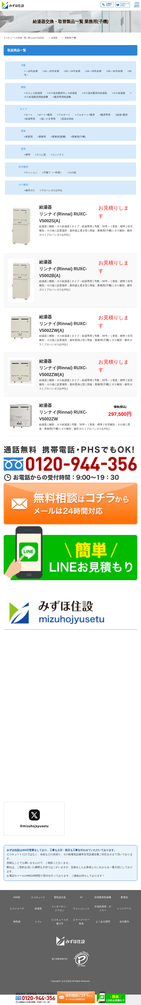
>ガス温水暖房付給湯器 (94, 93)
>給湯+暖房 (121, 114)
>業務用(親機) (58, 136)
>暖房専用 (105, 114)
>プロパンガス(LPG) (51, 190)
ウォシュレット (81, 908)
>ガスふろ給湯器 (33, 93)
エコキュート (38, 897)
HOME (16, 897)
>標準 (27, 154)
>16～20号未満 (50, 71)
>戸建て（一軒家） (52, 172)
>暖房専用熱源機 (62, 96)
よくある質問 (103, 921)
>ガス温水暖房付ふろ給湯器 (62, 93)
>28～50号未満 (116, 71)
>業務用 (41, 136)
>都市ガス (29, 190)
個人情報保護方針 (60, 959)
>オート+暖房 (44, 114)
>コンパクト (57, 154)
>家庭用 (28, 136)
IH (81, 897)
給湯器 (38, 908)
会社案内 (124, 921)
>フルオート (63, 114)
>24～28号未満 (95, 71)
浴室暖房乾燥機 (102, 897)
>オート (28, 114)
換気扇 (16, 921)
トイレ (38, 921)
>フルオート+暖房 (85, 114)
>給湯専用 (29, 118)
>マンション (30, 172)
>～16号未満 (31, 71)
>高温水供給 (67, 118)
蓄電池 (124, 897)
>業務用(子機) (78, 136)
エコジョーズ (17, 908)
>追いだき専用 (48, 118)
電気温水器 (60, 897)
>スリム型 (40, 154)
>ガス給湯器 (118, 93)
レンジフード (124, 908)
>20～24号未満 (72, 71)
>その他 (71, 172)
